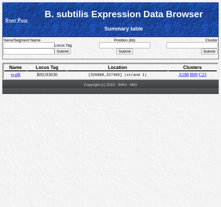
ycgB (15, 74)
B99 (194, 74)
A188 (183, 74)
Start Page (16, 20)
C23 (203, 74)
